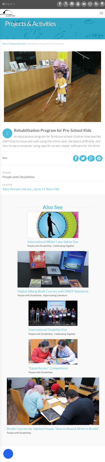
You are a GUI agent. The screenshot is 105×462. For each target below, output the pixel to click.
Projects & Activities (17, 44)
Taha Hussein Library (17, 189)
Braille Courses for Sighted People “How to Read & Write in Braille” (53, 429)
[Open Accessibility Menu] (8, 454)
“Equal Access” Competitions (48, 368)
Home (5, 44)
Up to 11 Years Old (46, 189)
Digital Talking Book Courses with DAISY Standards (53, 291)
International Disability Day (48, 329)
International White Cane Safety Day (52, 242)
